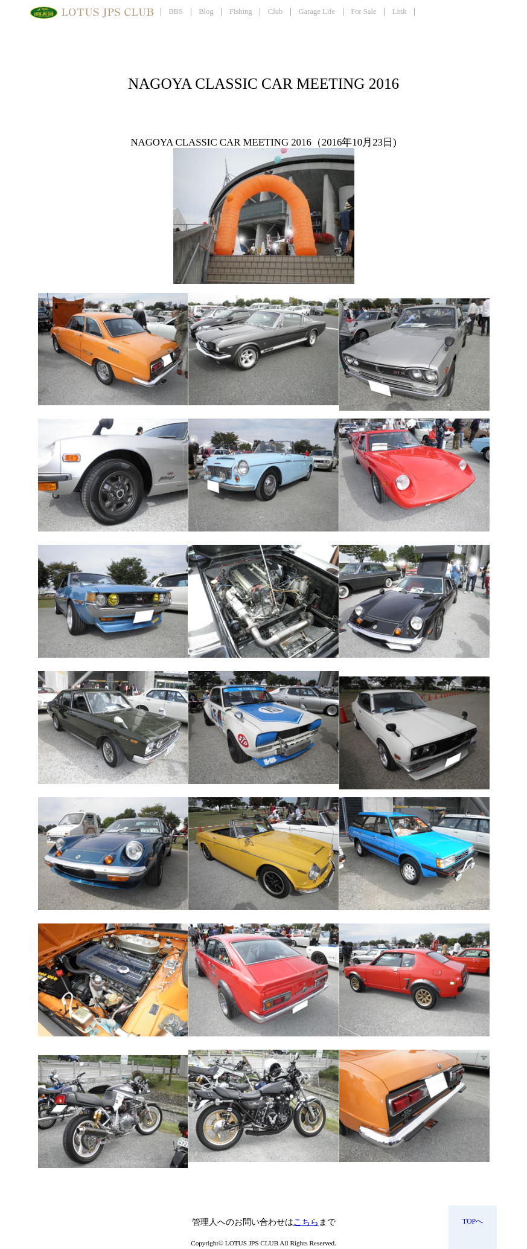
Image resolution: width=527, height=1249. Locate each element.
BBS (175, 11)
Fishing (240, 11)
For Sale (363, 11)
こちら (306, 1222)
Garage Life (317, 11)
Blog (206, 11)
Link (399, 11)
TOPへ (472, 1221)
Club (275, 11)
